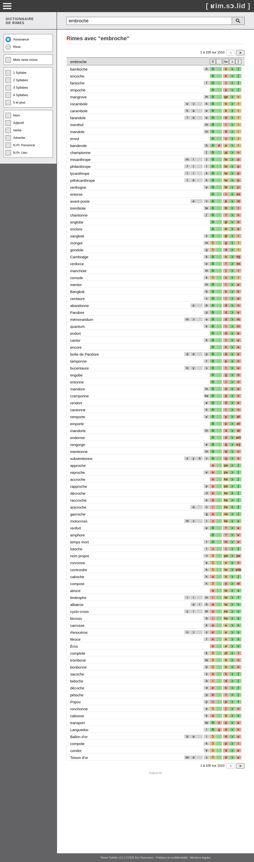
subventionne (81, 458)
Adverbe (15, 138)
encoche (77, 76)
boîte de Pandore (84, 354)
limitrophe (78, 598)
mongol (76, 243)
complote (77, 653)
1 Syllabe (15, 72)
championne (80, 152)
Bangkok (77, 292)
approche (78, 465)
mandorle (78, 431)
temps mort (79, 542)
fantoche (77, 83)
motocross (78, 521)
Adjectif (14, 123)
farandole (78, 118)
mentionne (79, 452)
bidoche (76, 681)
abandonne (79, 305)
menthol (76, 125)
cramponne (79, 396)
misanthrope (80, 159)
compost (77, 584)
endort (75, 333)
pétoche (76, 695)
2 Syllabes (16, 80)
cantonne (78, 410)
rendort (76, 403)
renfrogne (78, 187)
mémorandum (81, 319)
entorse (76, 194)
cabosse (77, 716)
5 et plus (15, 102)
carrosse (77, 625)
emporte (77, 424)
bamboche (79, 69)
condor (76, 751)
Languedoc (79, 730)
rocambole (79, 104)
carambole (79, 111)
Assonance (17, 39)
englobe (76, 222)
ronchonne (79, 709)
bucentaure (79, 368)
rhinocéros (79, 632)
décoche (77, 688)
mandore (77, 389)
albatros (76, 604)
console (76, 278)
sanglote (77, 236)
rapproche (78, 486)
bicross (76, 618)
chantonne (79, 215)
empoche (78, 90)
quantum (77, 326)
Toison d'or (79, 757)
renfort (75, 528)
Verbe (13, 130)
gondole (76, 250)
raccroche (78, 500)
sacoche (77, 674)
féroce (75, 639)
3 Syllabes (16, 87)
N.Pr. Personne (20, 145)
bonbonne (78, 667)
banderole (78, 146)
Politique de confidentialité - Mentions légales (183, 857)
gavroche (78, 514)
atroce (75, 591)
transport (77, 723)
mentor (76, 285)
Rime (13, 47)
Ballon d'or (79, 737)
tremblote (78, 208)
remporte (77, 417)
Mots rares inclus (21, 60)
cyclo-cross (79, 611)
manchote (78, 271)
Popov (75, 702)
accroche (77, 479)
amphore (77, 535)
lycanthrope (80, 173)
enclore (76, 229)
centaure (77, 299)
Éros (74, 646)
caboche (77, 577)
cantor (75, 340)
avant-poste (80, 201)
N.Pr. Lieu (16, 152)
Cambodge (79, 257)
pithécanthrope (82, 180)
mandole (77, 132)
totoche (76, 549)
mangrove (78, 97)
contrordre (78, 570)
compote (77, 744)
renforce (77, 264)
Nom (12, 115)
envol (74, 139)
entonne (77, 382)
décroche (78, 493)
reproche (77, 472)
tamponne (78, 361)
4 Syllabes (16, 95)
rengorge (77, 445)
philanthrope (80, 166)
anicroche (78, 507)
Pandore (77, 312)
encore (76, 347)
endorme (77, 438)
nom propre (79, 556)
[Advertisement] (155, 811)
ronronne (77, 563)
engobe (76, 375)
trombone (78, 660)
